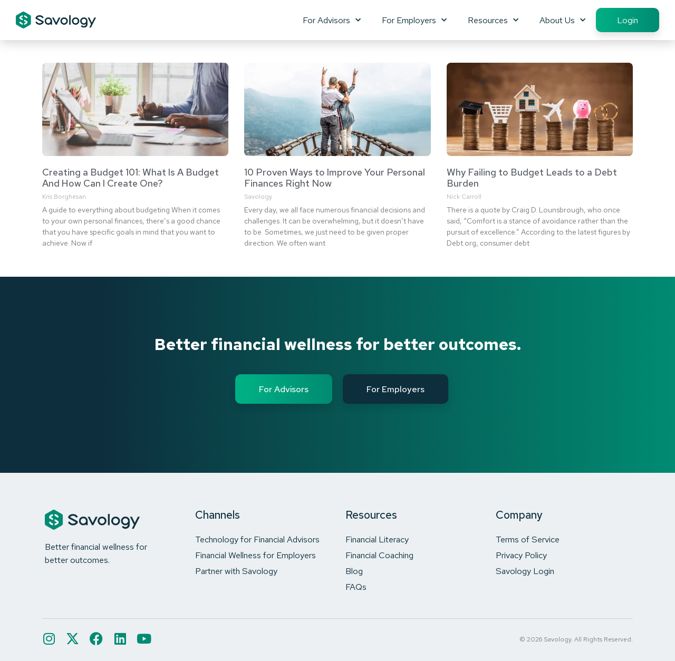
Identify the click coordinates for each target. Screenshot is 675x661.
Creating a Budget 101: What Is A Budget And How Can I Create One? (130, 178)
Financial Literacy (377, 539)
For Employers (414, 20)
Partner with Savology (236, 571)
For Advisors (332, 20)
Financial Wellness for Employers (255, 555)
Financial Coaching (379, 555)
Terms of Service (528, 539)
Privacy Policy (521, 555)
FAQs (356, 586)
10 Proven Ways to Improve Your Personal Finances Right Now (334, 178)
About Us (562, 20)
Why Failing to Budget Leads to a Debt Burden (532, 178)
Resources (493, 20)
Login (627, 20)
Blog (354, 571)
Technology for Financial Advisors (257, 539)
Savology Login (525, 571)
